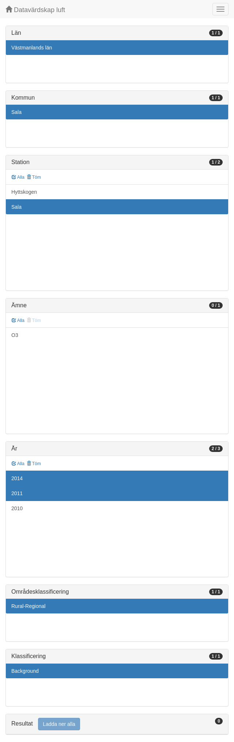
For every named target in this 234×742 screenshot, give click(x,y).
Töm (34, 177)
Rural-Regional (28, 606)
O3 (14, 335)
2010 (17, 508)
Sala (16, 112)
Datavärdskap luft (35, 10)
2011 (17, 493)
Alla (18, 177)
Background (25, 671)
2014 (17, 478)
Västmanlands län (31, 48)
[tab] (117, 724)
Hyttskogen (24, 192)
